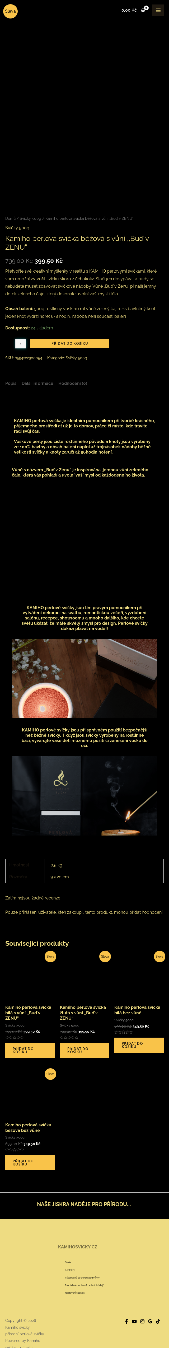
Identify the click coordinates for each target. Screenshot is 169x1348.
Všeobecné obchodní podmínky (82, 1253)
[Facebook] (126, 1297)
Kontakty (70, 1245)
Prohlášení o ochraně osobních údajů (84, 1260)
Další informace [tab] (37, 359)
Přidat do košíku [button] (23, 1026)
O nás (68, 1238)
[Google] (150, 1297)
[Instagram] (142, 1297)
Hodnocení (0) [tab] (72, 359)
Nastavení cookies (74, 1268)
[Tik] (158, 1297)
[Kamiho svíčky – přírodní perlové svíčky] (11, 10)
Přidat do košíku (69, 319)
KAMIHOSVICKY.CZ (77, 1222)
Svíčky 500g (30, 194)
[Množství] (20, 319)
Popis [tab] (10, 359)
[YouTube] (134, 1297)
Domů (10, 194)
